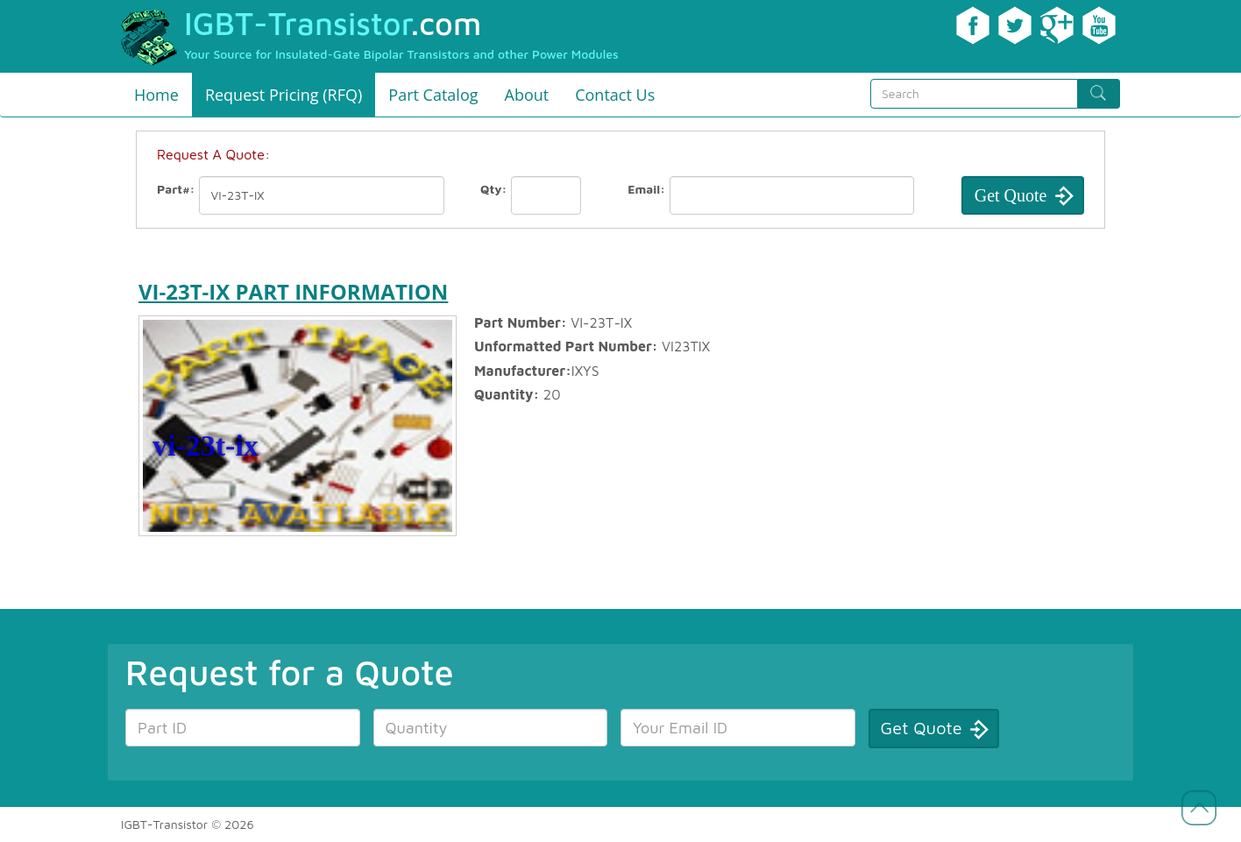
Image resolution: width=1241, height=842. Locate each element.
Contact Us (615, 94)
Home (156, 94)
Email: (646, 188)
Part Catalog (433, 94)
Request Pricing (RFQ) (283, 94)
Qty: (493, 188)
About (527, 94)
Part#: (176, 188)
